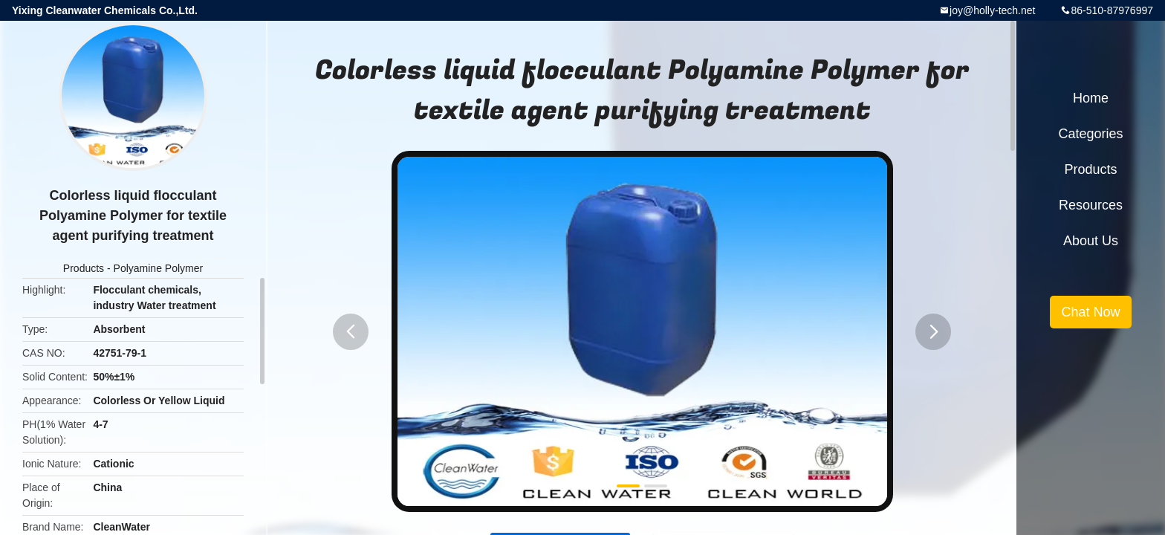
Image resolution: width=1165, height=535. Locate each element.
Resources (1091, 205)
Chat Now (1090, 312)
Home (1091, 98)
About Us (1090, 240)
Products (83, 268)
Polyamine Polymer (159, 268)
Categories (1090, 133)
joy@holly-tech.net (992, 10)
